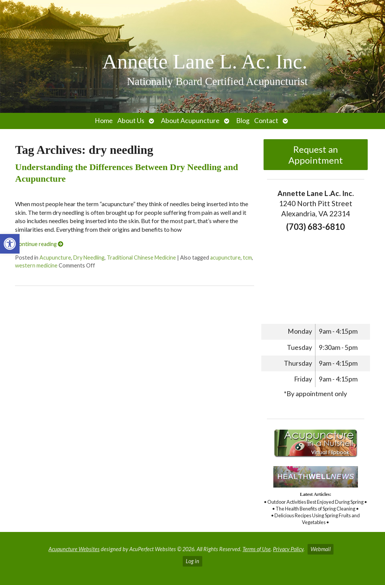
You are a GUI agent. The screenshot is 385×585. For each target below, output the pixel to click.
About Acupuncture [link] (190, 121)
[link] (10, 244)
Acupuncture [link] (55, 257)
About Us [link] (130, 121)
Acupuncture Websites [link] (74, 549)
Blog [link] (243, 121)
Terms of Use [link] (257, 549)
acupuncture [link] (225, 257)
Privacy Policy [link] (288, 549)
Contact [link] (266, 121)
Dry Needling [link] (89, 257)
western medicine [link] (36, 265)
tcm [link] (247, 257)
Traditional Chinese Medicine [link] (141, 257)
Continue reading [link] (39, 244)
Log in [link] (192, 561)
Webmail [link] (320, 549)
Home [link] (104, 121)
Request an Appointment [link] (315, 155)
